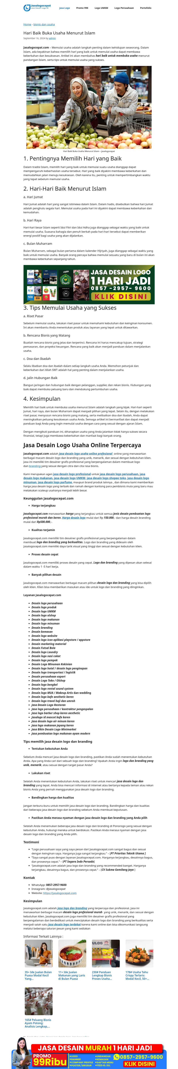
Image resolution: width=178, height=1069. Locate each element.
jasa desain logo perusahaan (119, 474)
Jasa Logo (64, 7)
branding (35, 466)
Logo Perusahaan (124, 7)
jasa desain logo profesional (72, 474)
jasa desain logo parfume (55, 482)
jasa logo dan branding (72, 908)
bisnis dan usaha (44, 24)
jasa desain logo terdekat (64, 924)
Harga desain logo (74, 517)
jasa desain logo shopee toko (106, 478)
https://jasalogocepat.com (59, 893)
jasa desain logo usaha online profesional (85, 453)
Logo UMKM (101, 7)
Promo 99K (82, 7)
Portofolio (145, 7)
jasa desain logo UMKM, (70, 478)
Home (27, 24)
